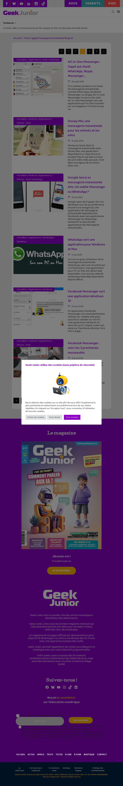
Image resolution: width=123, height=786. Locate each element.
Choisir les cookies (35, 417)
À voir (77, 754)
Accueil (20, 754)
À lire (68, 754)
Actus (31, 754)
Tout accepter (72, 417)
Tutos (59, 754)
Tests (50, 754)
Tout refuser (54, 417)
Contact (102, 754)
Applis (40, 754)
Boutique (89, 754)
